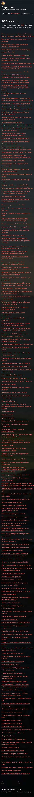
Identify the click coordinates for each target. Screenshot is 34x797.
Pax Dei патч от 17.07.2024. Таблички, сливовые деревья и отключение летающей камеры (16, 406)
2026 (31, 25)
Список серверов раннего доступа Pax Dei (15, 499)
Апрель (21, 28)
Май (26, 28)
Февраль (10, 28)
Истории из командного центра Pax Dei (14, 562)
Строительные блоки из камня (11, 580)
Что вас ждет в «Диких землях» (12, 653)
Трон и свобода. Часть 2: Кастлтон (12, 161)
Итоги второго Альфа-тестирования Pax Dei (16, 565)
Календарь (15, 14)
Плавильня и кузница (8, 594)
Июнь (31, 28)
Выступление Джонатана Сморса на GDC (15, 547)
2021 (10, 25)
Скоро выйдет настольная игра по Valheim (15, 475)
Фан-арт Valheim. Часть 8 (10, 747)
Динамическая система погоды (12, 550)
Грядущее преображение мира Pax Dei (14, 185)
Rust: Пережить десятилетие (11, 770)
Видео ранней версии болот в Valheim (14, 393)
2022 (14, 25)
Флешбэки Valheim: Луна (9, 619)
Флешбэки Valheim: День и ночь (12, 690)
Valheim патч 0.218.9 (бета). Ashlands (13, 588)
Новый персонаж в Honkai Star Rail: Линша (16, 224)
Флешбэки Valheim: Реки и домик (12, 750)
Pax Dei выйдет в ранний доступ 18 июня (15, 544)
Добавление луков (7, 418)
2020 (5, 25)
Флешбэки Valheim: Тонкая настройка (14, 681)
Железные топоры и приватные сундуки (15, 517)
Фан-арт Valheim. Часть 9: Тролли (12, 733)
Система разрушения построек (11, 502)
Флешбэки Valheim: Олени (10, 665)
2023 (18, 25)
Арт (2, 14)
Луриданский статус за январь (11, 723)
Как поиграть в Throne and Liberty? (13, 235)
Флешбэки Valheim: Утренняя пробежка (14, 709)
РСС (20, 789)
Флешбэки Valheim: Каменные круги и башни (16, 634)
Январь (3, 28)
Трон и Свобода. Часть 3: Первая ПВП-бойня (16, 152)
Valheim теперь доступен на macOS (13, 514)
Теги (7, 14)
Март (16, 28)
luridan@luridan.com (8, 792)
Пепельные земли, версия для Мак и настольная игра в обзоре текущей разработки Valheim (13, 469)
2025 (26, 25)
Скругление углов (7, 415)
